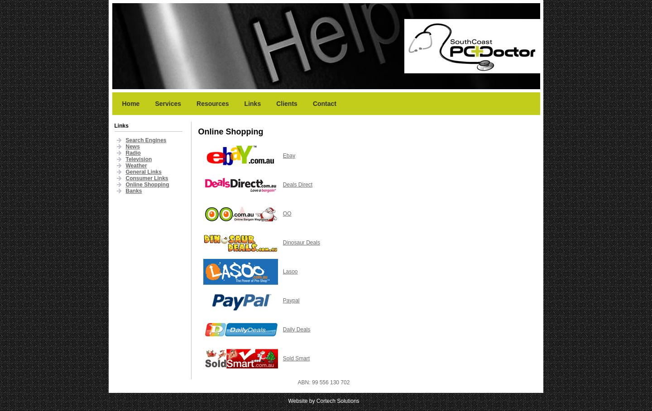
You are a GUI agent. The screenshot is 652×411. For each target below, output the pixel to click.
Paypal (291, 300)
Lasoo (290, 271)
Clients (286, 103)
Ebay (289, 156)
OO (287, 213)
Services (168, 103)
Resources (213, 103)
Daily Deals (297, 329)
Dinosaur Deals (301, 242)
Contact (324, 103)
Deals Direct (297, 185)
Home (131, 103)
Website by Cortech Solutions (323, 401)
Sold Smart (296, 358)
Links (252, 103)
